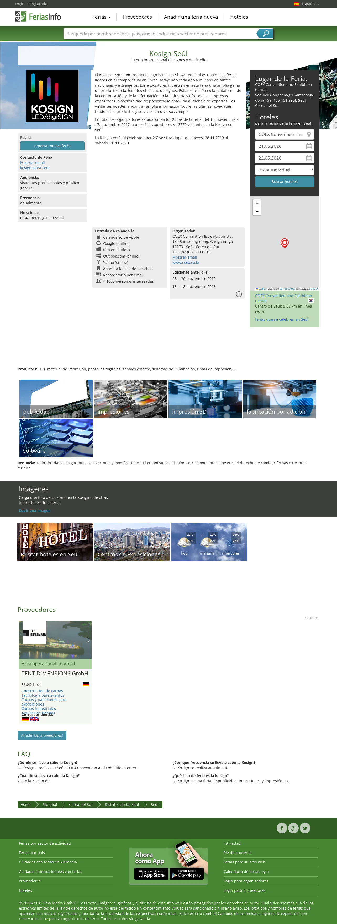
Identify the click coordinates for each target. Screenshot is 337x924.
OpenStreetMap (287, 289)
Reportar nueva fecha (52, 145)
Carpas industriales (39, 708)
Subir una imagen (35, 510)
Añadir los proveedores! (42, 735)
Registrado (37, 3)
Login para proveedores (244, 890)
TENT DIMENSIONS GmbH (55, 673)
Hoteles (239, 16)
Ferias (101, 16)
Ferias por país (32, 852)
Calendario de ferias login (246, 871)
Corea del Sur (81, 804)
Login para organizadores (246, 880)
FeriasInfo (41, 16)
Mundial (50, 804)
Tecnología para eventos (43, 695)
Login (19, 3)
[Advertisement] (168, 185)
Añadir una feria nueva (191, 16)
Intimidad (232, 843)
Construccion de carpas (42, 690)
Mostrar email (32, 162)
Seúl (155, 804)
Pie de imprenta (238, 852)
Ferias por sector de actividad (45, 843)
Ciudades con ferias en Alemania (48, 862)
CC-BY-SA (313, 289)
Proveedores (137, 16)
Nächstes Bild (89, 640)
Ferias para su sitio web (244, 862)
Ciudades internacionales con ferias (50, 871)
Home (25, 804)
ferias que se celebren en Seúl (282, 319)
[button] (284, 243)
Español (310, 3)
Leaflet (261, 289)
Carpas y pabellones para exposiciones (44, 702)
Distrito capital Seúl (122, 804)
